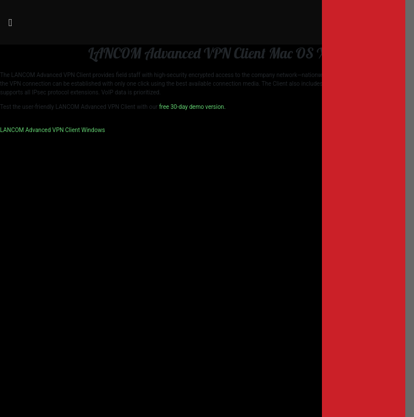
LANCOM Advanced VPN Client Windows (52, 130)
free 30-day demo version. (192, 107)
